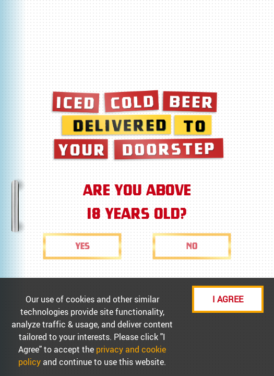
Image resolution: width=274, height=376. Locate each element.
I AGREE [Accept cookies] (227, 299)
